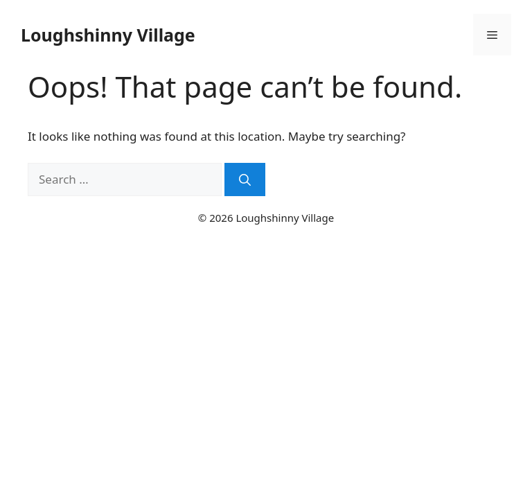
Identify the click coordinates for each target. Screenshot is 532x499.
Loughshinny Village (108, 34)
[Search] (244, 179)
